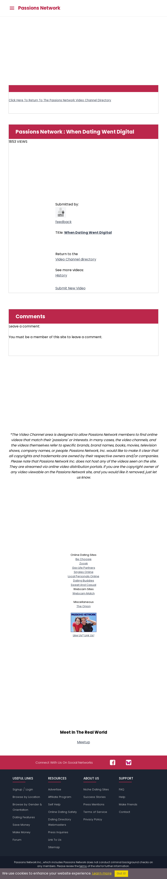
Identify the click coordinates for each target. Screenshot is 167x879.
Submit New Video (70, 288)
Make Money (21, 832)
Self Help (54, 804)
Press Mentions (93, 804)
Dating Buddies (83, 581)
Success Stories (94, 797)
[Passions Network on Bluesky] (128, 762)
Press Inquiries (58, 832)
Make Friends (128, 804)
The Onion (84, 606)
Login (29, 789)
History (61, 275)
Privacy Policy (92, 819)
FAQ (121, 789)
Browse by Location (26, 797)
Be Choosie (83, 559)
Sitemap (54, 847)
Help (122, 797)
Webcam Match (83, 593)
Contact (124, 812)
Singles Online (83, 572)
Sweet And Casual (83, 585)
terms (83, 866)
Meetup (83, 742)
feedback (63, 221)
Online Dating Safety (62, 812)
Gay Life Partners (83, 568)
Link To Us (54, 840)
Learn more (102, 873)
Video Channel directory (75, 259)
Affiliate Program (59, 797)
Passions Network (39, 8)
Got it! (121, 874)
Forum (17, 840)
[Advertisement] (83, 49)
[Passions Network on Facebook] (112, 762)
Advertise (54, 789)
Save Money (21, 825)
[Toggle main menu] (11, 8)
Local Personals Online (83, 576)
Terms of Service (95, 812)
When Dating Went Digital (88, 232)
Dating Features (24, 817)
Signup (17, 789)
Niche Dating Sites (96, 789)
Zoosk (83, 563)
